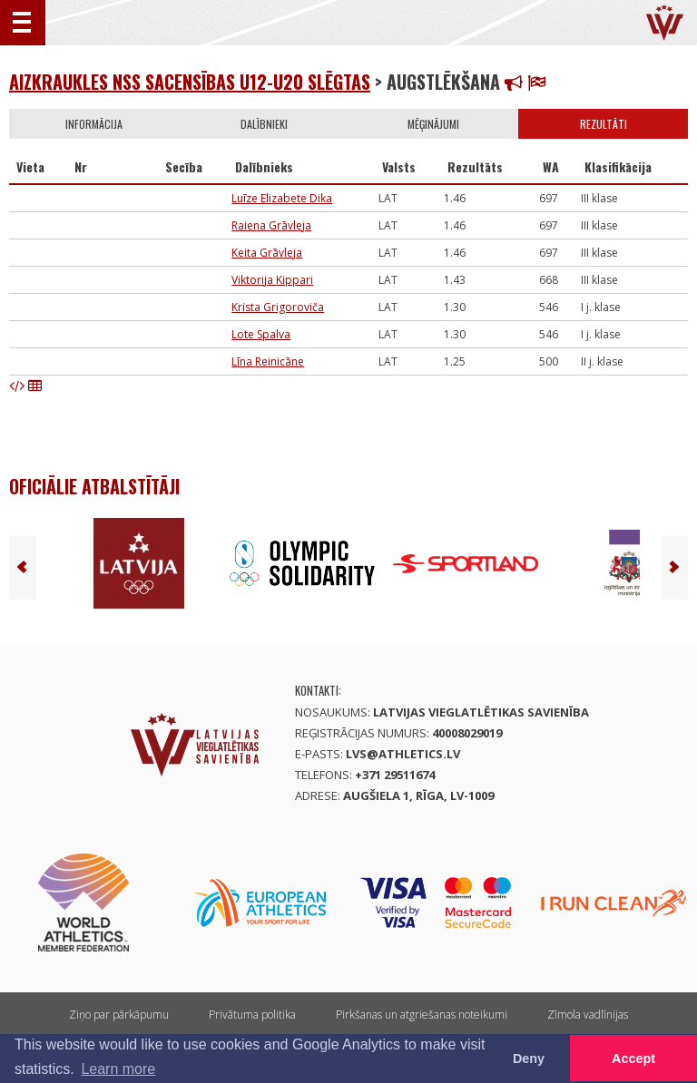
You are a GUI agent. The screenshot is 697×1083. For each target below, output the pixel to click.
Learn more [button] (118, 1069)
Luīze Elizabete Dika (281, 198)
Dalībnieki (264, 124)
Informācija (94, 124)
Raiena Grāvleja (271, 225)
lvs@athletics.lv (403, 754)
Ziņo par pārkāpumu (119, 1014)
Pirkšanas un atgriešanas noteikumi (421, 1014)
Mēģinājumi (433, 124)
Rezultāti (603, 124)
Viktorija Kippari (272, 280)
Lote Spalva (260, 334)
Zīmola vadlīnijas (587, 1014)
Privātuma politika (252, 1014)
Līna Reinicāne (267, 361)
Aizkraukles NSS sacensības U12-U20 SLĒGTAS (189, 81)
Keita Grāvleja (266, 252)
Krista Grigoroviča (277, 307)
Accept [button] (633, 1058)
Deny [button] (529, 1058)
